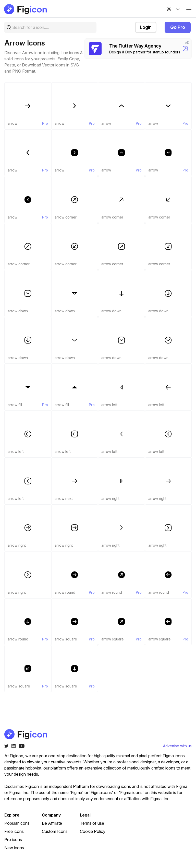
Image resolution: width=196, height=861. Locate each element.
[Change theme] (173, 9)
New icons (14, 847)
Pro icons (13, 839)
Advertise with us (177, 746)
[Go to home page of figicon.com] (25, 9)
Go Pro (177, 27)
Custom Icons (55, 831)
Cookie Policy (92, 831)
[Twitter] (6, 746)
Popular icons (17, 823)
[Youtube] (21, 746)
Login (146, 27)
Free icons (14, 831)
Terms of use (92, 823)
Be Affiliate (52, 823)
